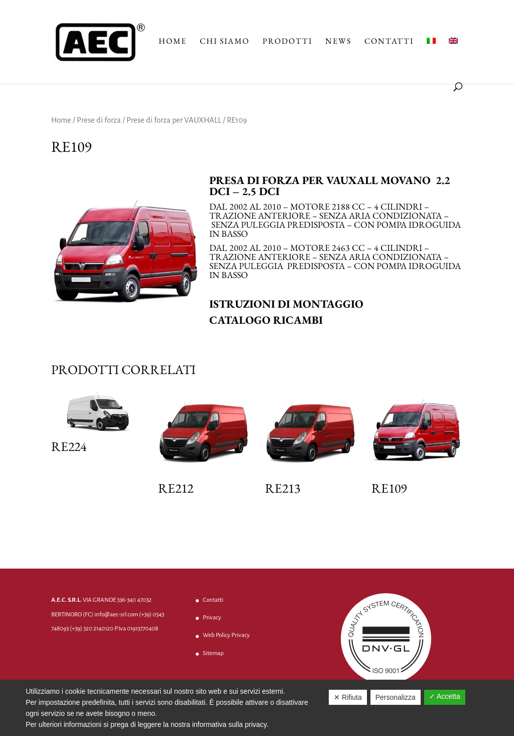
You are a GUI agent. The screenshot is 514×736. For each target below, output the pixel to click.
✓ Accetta (444, 696)
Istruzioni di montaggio (286, 304)
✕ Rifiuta (348, 697)
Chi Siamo (224, 42)
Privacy (212, 617)
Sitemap (213, 653)
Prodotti (287, 42)
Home (173, 42)
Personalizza (395, 697)
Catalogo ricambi (266, 320)
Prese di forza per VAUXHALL (173, 120)
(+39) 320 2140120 (91, 628)
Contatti (389, 42)
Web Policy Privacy (226, 635)
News (338, 42)
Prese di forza (99, 120)
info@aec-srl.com (116, 614)
